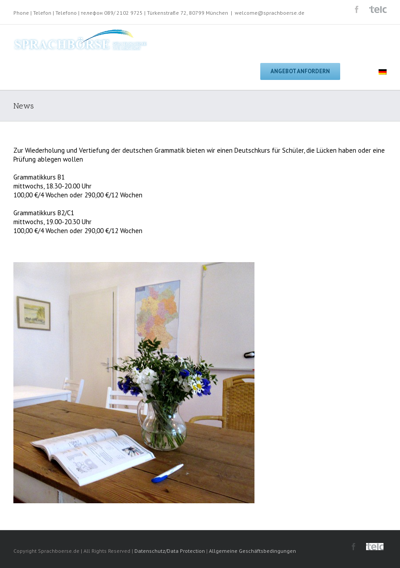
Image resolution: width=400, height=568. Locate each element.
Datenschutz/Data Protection (169, 550)
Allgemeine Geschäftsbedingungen (252, 550)
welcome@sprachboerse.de (269, 12)
